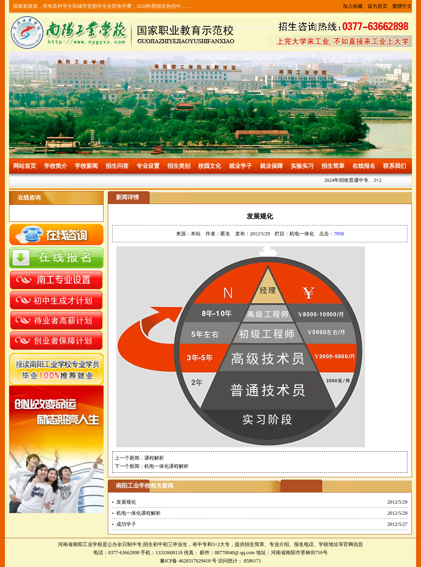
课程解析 (154, 458)
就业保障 (271, 166)
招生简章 (333, 166)
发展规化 (126, 502)
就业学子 (240, 166)
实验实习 (302, 166)
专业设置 (148, 166)
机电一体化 (301, 234)
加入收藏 (353, 6)
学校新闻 (86, 166)
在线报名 (363, 166)
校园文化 (209, 166)
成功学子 (126, 524)
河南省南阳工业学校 (80, 544)
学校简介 (55, 166)
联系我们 (394, 166)
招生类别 (178, 166)
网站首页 (24, 166)
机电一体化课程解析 (166, 466)
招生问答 (117, 166)
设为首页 (377, 6)
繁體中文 (402, 6)
